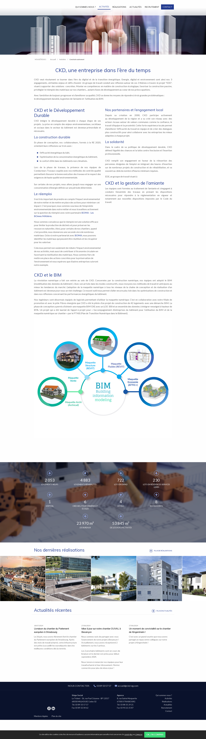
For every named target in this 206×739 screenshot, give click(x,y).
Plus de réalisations (163, 551)
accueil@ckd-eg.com (126, 705)
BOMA (78, 235)
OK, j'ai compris (154, 734)
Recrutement (152, 7)
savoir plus (128, 734)
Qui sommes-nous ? (85, 7)
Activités (104, 6)
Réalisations (119, 7)
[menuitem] (85, 7)
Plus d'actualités (164, 611)
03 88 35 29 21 (126, 724)
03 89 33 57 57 (104, 705)
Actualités (135, 7)
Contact (167, 7)
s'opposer (139, 734)
